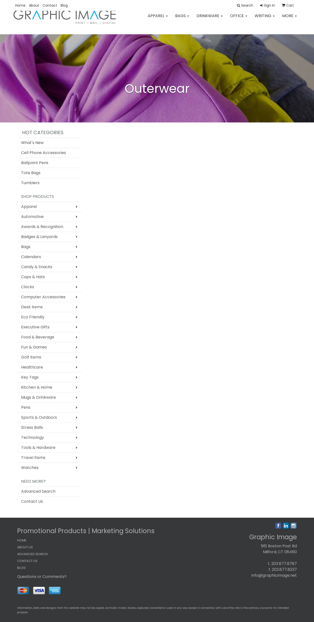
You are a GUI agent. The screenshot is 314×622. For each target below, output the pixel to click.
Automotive (32, 216)
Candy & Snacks (36, 267)
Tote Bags (30, 173)
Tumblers (30, 183)
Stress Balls (32, 427)
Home (20, 5)
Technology (32, 437)
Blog (64, 5)
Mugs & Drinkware (38, 397)
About (34, 5)
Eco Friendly (32, 317)
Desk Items (32, 307)
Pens (25, 407)
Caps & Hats (33, 277)
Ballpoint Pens (34, 163)
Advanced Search (38, 491)
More (289, 19)
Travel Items (33, 457)
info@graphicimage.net (274, 575)
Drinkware (209, 19)
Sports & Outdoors (39, 417)
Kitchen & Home (36, 387)
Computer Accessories (43, 297)
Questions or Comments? (41, 576)
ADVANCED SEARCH (32, 554)
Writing (265, 19)
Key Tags (30, 377)
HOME (21, 540)
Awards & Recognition (42, 226)
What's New (32, 142)
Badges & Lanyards (39, 236)
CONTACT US (27, 561)
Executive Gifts (35, 327)
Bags (182, 19)
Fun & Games (34, 347)
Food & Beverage (37, 337)
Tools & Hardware (38, 447)
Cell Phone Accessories (43, 153)
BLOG (21, 567)
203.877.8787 (284, 563)
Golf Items (31, 357)
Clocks (27, 287)
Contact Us (32, 501)
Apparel (158, 19)
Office (238, 19)
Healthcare (32, 367)
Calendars (31, 257)
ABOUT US (25, 547)
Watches (30, 467)
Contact (50, 5)
